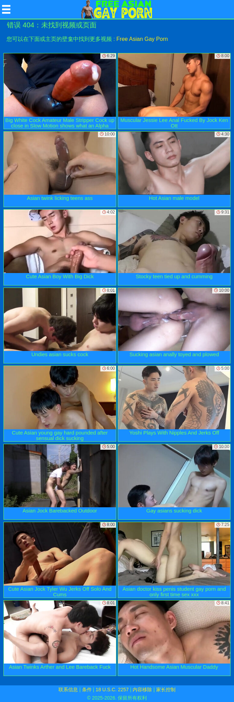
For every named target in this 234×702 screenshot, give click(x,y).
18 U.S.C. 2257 (112, 689)
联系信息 (68, 689)
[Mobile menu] (6, 9)
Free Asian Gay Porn (142, 39)
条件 (87, 689)
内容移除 (142, 689)
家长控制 (166, 689)
